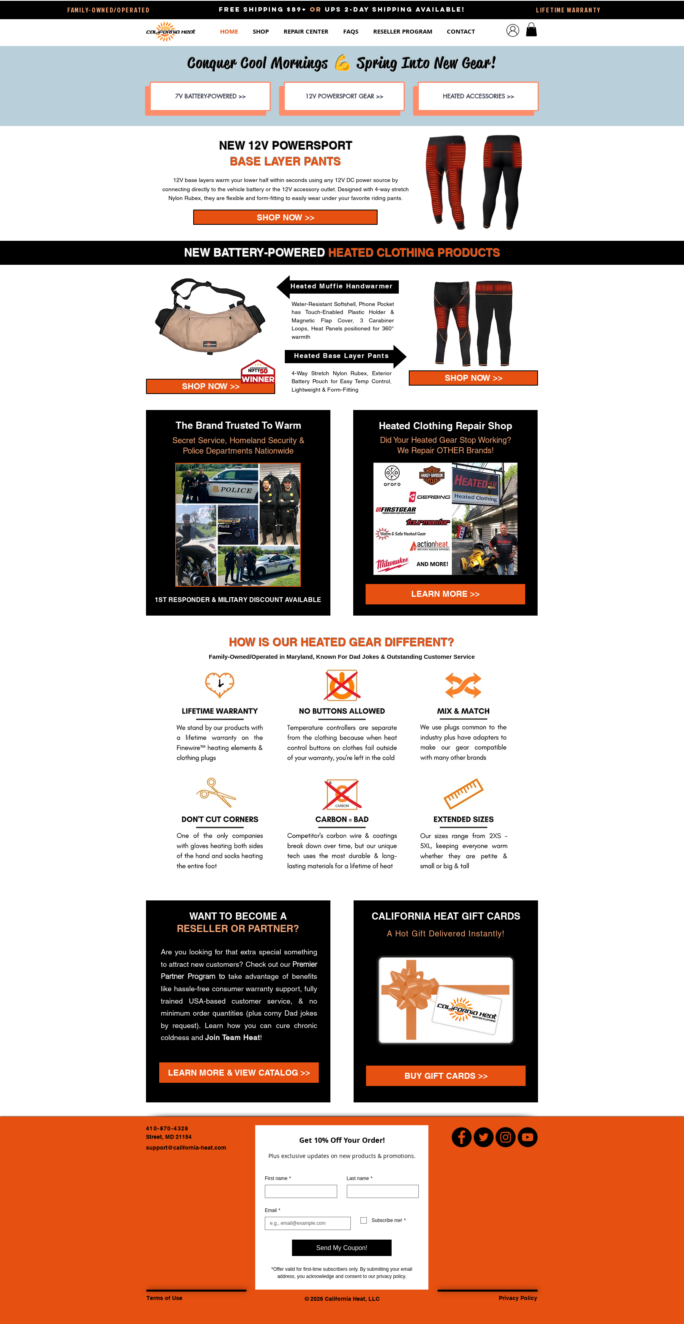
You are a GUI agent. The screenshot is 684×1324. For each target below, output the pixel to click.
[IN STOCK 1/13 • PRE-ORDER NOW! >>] (285, 217)
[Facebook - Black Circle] (462, 1137)
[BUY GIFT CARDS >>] (445, 1076)
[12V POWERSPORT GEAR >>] (344, 96)
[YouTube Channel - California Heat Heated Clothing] (528, 1137)
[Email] (305, 1223)
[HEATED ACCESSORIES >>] (478, 96)
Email (272, 1211)
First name (278, 1179)
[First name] (298, 1191)
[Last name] (380, 1191)
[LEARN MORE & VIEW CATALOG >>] (239, 1073)
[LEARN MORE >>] (445, 594)
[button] (262, 31)
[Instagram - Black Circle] (506, 1137)
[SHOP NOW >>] (210, 386)
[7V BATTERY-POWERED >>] (210, 96)
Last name (360, 1179)
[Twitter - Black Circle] (484, 1137)
